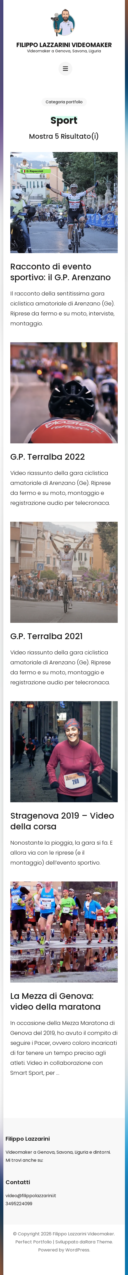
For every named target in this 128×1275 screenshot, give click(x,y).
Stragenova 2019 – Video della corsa (62, 821)
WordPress (77, 1250)
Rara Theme (98, 1242)
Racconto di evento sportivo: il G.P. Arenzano (60, 272)
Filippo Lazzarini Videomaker (64, 45)
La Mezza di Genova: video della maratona (55, 1001)
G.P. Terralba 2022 (47, 457)
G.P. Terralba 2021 (46, 636)
